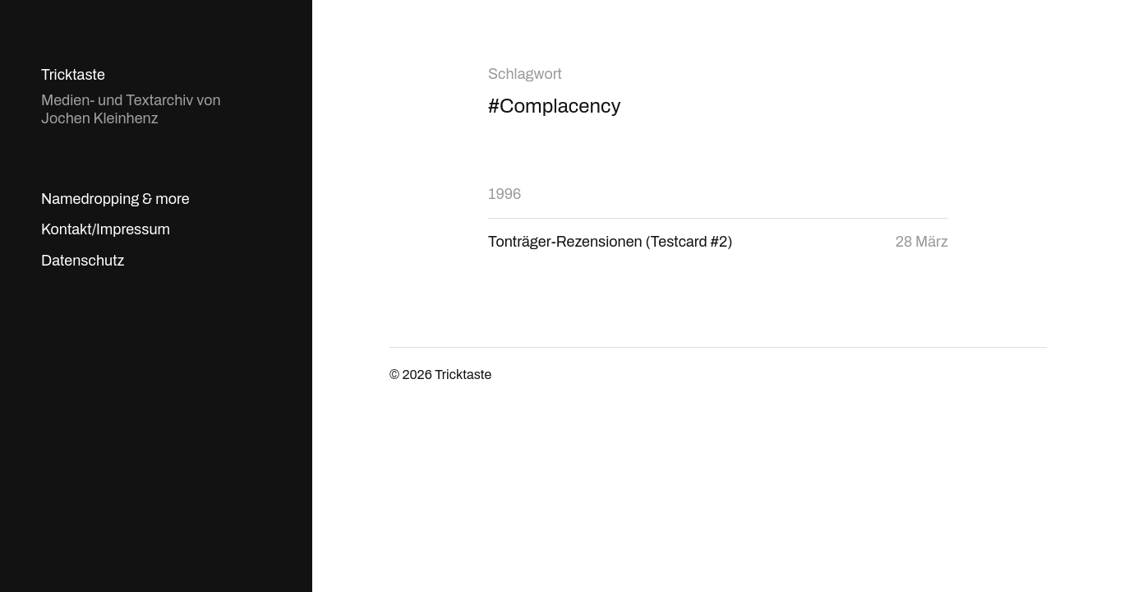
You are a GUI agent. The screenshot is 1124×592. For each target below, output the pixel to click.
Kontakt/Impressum (105, 229)
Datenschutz (82, 260)
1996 (504, 194)
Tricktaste (73, 75)
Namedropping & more (115, 199)
